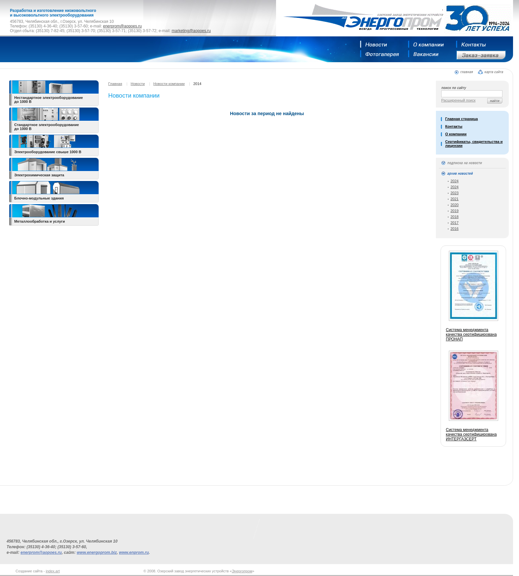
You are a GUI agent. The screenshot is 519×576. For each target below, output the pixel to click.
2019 (454, 211)
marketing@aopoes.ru (191, 30)
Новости (138, 84)
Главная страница (461, 119)
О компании (456, 134)
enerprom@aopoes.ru (122, 26)
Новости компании (169, 84)
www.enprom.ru (134, 552)
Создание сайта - (38, 571)
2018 (454, 217)
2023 (454, 193)
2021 (454, 199)
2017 (454, 223)
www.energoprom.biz (97, 552)
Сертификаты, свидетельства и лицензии (474, 144)
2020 (454, 205)
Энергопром (242, 571)
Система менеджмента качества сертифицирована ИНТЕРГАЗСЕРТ (471, 434)
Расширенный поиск (458, 100)
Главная (115, 84)
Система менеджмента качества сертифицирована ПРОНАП (471, 334)
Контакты (453, 126)
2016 (454, 229)
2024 (454, 181)
